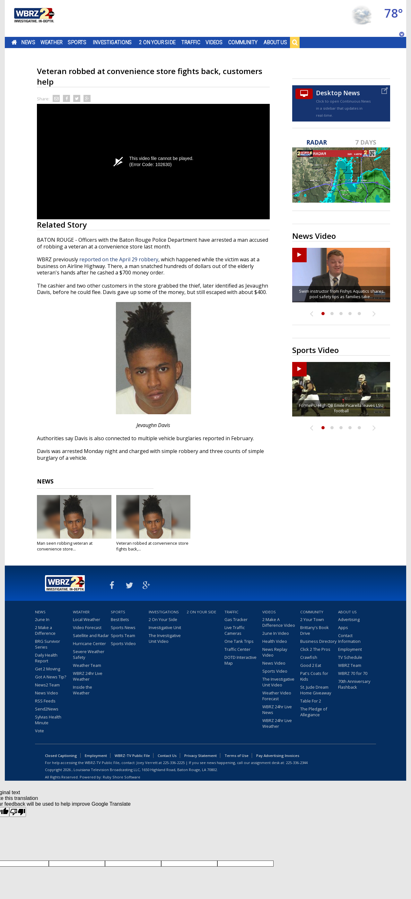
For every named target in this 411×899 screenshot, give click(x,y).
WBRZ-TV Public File (132, 755)
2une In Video (275, 633)
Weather (51, 42)
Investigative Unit (165, 627)
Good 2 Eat (310, 665)
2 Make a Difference (45, 630)
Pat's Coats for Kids (314, 676)
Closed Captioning (61, 755)
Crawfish (308, 657)
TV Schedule (350, 657)
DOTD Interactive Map (240, 660)
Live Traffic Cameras (234, 630)
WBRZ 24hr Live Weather (87, 676)
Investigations (112, 42)
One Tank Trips (239, 641)
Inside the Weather (82, 690)
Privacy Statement (200, 755)
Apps (343, 627)
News (28, 42)
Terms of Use (236, 755)
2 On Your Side (157, 42)
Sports (77, 42)
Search (295, 42)
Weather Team (87, 665)
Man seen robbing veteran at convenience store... (64, 546)
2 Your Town (312, 619)
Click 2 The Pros (315, 649)
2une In (42, 619)
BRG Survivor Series (47, 644)
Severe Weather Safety (88, 654)
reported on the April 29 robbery (118, 259)
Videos (214, 42)
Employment (350, 649)
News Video (46, 693)
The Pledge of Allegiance (313, 712)
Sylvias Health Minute (48, 720)
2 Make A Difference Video (278, 622)
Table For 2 (310, 701)
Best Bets (120, 619)
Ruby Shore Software (121, 777)
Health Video (274, 641)
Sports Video (123, 643)
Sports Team (123, 635)
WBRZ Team (349, 665)
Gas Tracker (236, 619)
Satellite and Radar (91, 635)
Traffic (190, 42)
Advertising (349, 619)
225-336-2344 (297, 762)
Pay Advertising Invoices (277, 755)
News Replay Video (274, 652)
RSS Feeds (45, 701)
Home (14, 42)
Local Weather (86, 619)
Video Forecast (87, 627)
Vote (39, 731)
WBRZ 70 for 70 (352, 673)
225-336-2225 (174, 762)
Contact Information (349, 638)
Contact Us (167, 755)
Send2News (46, 709)
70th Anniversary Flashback (354, 684)
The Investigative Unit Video (165, 638)
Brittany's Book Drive (314, 630)
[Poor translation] (17, 812)
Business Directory (318, 641)
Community (243, 42)
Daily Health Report (46, 658)
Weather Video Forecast (276, 696)
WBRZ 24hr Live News (277, 709)
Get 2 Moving (47, 669)
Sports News (123, 627)
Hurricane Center (89, 643)
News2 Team (47, 685)
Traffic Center (237, 649)
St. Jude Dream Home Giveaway (315, 690)
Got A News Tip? (50, 677)
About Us (275, 42)
